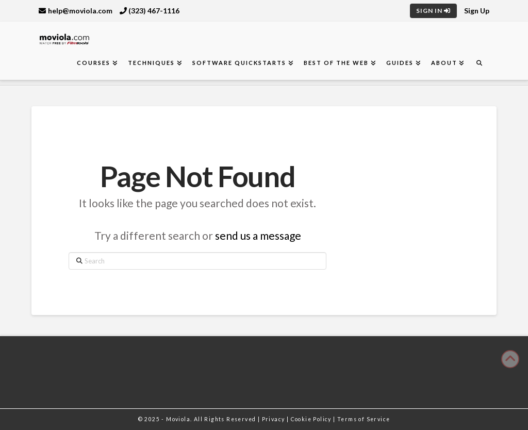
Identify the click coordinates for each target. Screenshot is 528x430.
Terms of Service (363, 419)
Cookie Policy (312, 419)
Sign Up (476, 10)
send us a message (258, 235)
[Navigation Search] (479, 63)
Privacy (274, 419)
